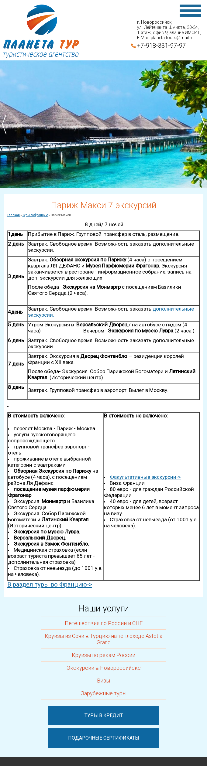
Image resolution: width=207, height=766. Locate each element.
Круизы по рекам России (103, 655)
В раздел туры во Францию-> (49, 584)
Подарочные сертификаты (103, 738)
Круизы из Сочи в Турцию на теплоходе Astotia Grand (103, 639)
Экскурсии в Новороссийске (104, 668)
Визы (103, 680)
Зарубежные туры (103, 693)
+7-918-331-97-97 (161, 45)
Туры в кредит (104, 715)
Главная (13, 215)
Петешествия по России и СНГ (104, 623)
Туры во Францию (35, 215)
